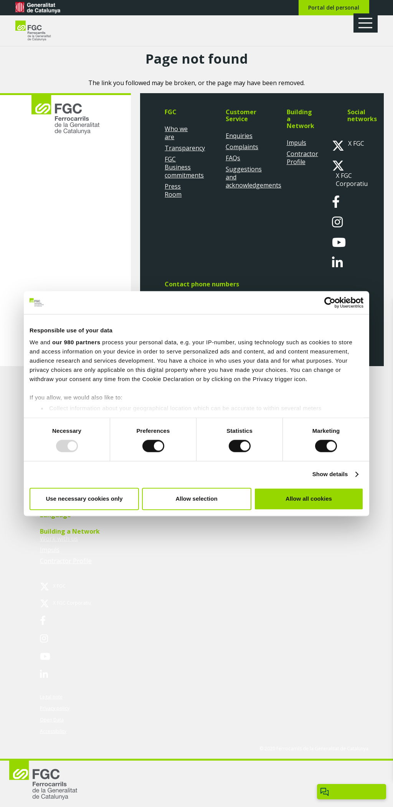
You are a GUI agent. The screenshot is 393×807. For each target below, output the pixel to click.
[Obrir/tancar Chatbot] (351, 791)
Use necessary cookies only (84, 498)
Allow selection (196, 498)
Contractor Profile (302, 158)
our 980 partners (76, 342)
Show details (330, 474)
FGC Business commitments (184, 167)
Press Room (173, 190)
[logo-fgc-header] (40, 30)
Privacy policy (54, 708)
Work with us (59, 538)
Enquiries (239, 135)
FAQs (233, 158)
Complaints (242, 147)
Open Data (52, 720)
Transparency (185, 148)
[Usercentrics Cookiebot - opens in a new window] (329, 302)
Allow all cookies (309, 498)
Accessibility (53, 731)
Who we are (176, 133)
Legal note (51, 697)
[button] (368, 23)
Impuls (296, 142)
